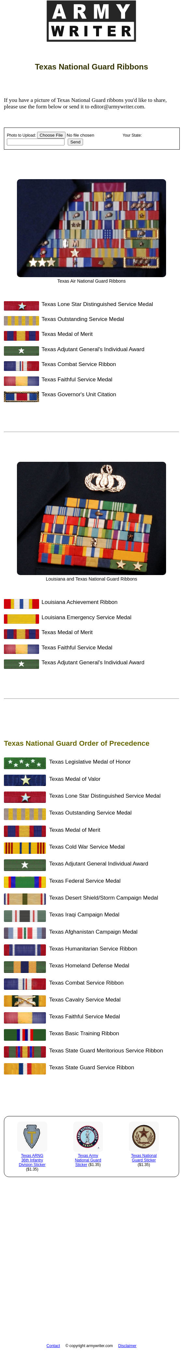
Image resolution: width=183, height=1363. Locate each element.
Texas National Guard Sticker (144, 1157)
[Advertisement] (91, 1280)
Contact (53, 1346)
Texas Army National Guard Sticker (88, 1160)
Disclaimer (127, 1346)
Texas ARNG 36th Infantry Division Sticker (32, 1160)
